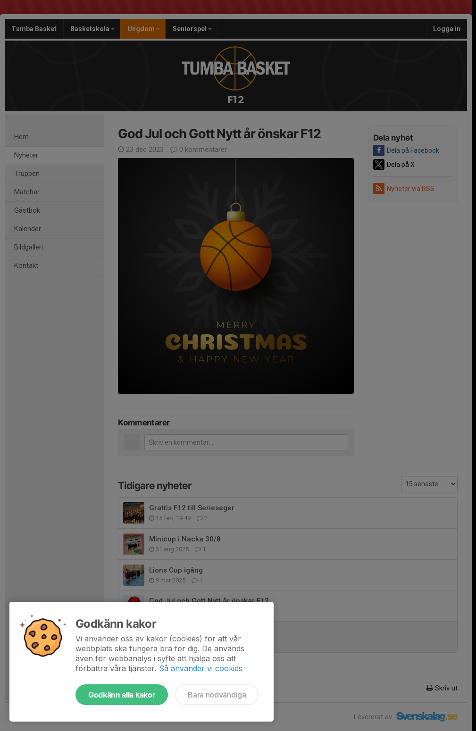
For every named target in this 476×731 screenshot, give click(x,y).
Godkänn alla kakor (121, 694)
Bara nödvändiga (217, 694)
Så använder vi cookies (200, 668)
